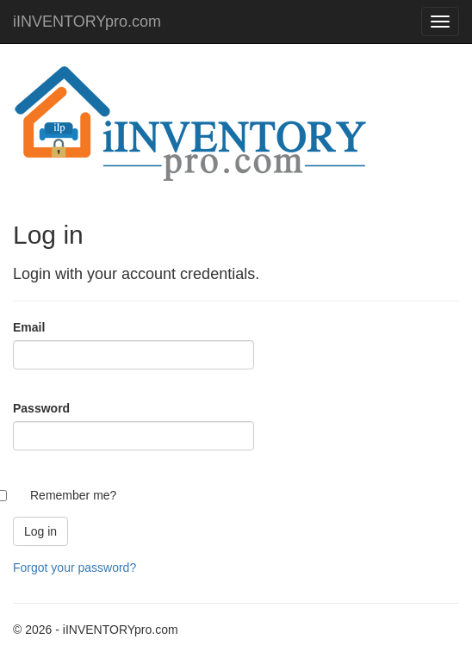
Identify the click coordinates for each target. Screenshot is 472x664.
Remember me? (73, 495)
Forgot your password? (74, 567)
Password (41, 408)
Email (29, 327)
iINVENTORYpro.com (87, 21)
